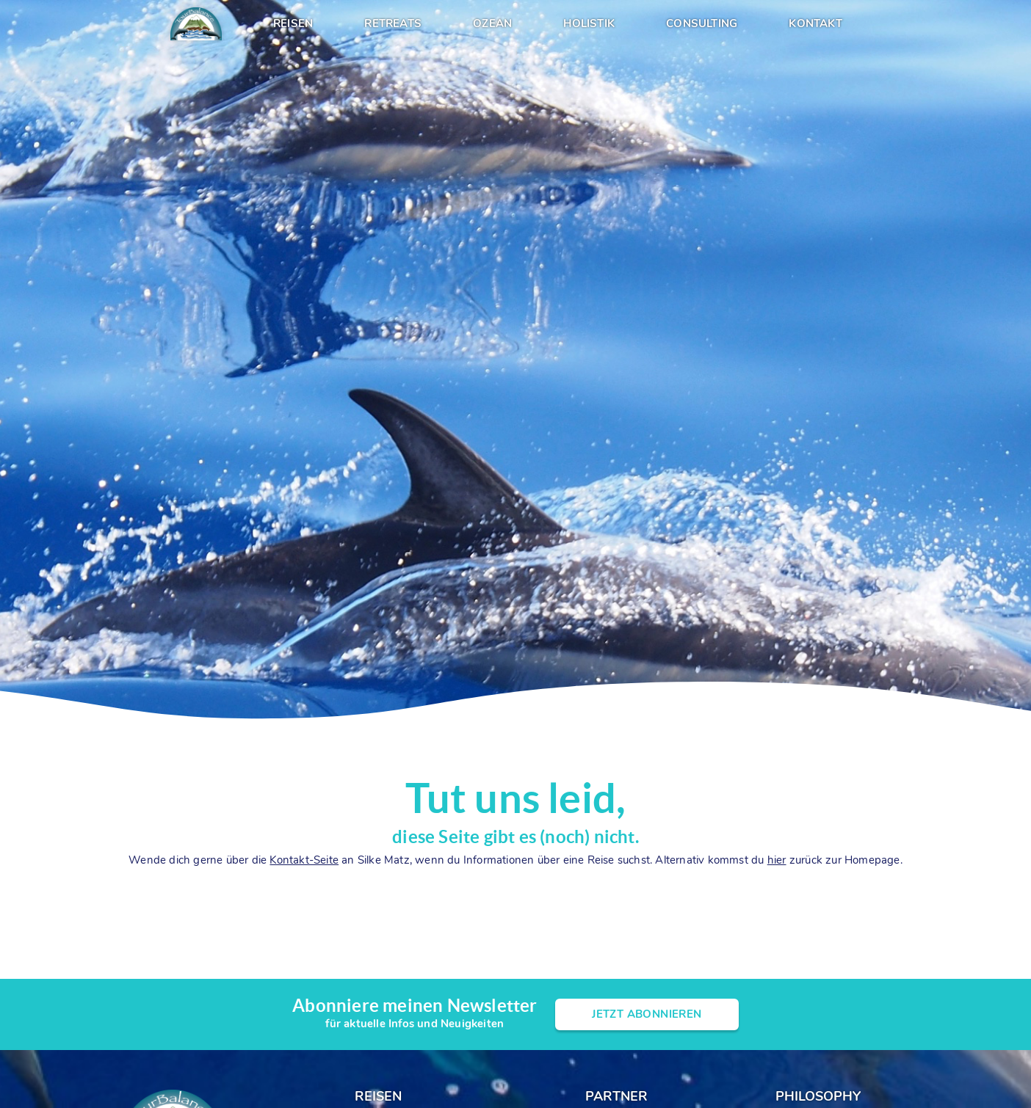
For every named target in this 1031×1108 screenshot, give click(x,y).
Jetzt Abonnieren (646, 1014)
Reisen (293, 23)
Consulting (701, 23)
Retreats (393, 23)
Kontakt (815, 23)
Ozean (492, 23)
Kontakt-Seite (304, 860)
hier (776, 860)
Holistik (589, 23)
